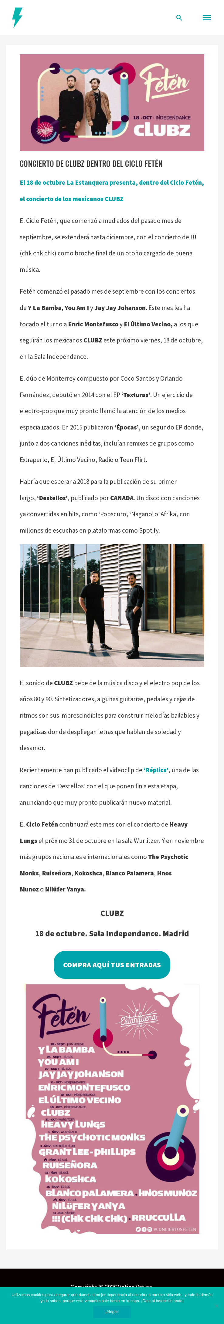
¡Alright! (112, 1311)
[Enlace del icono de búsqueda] (179, 17)
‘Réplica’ (156, 770)
